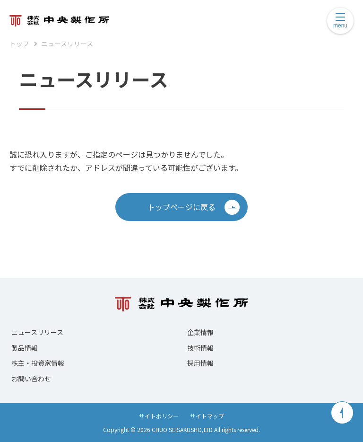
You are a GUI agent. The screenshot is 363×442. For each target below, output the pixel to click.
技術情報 (200, 348)
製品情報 (24, 348)
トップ (19, 43)
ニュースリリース (67, 43)
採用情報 (200, 363)
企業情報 (200, 332)
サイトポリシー (159, 416)
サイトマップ (207, 416)
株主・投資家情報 (37, 363)
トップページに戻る (193, 207)
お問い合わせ (31, 378)
